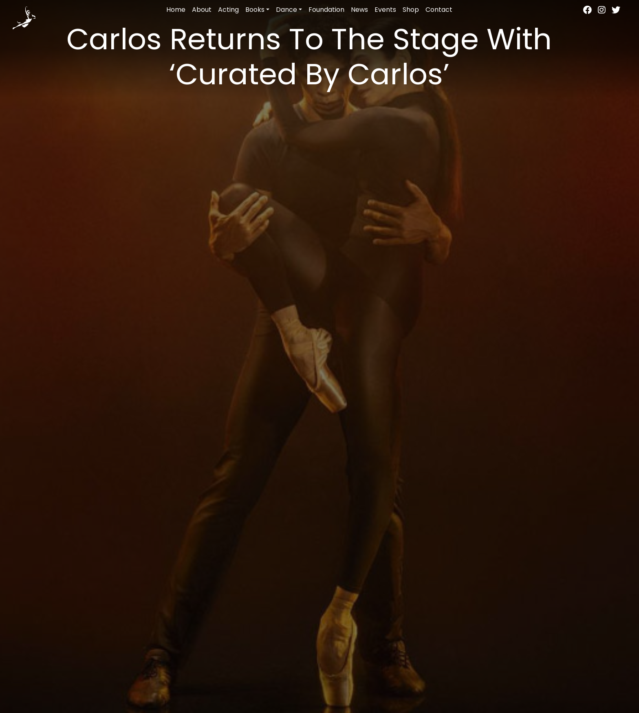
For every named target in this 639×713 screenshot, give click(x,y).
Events (385, 9)
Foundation (326, 9)
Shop (411, 9)
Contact (438, 9)
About (202, 9)
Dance (286, 9)
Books (254, 9)
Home (175, 9)
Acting (228, 9)
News (359, 9)
